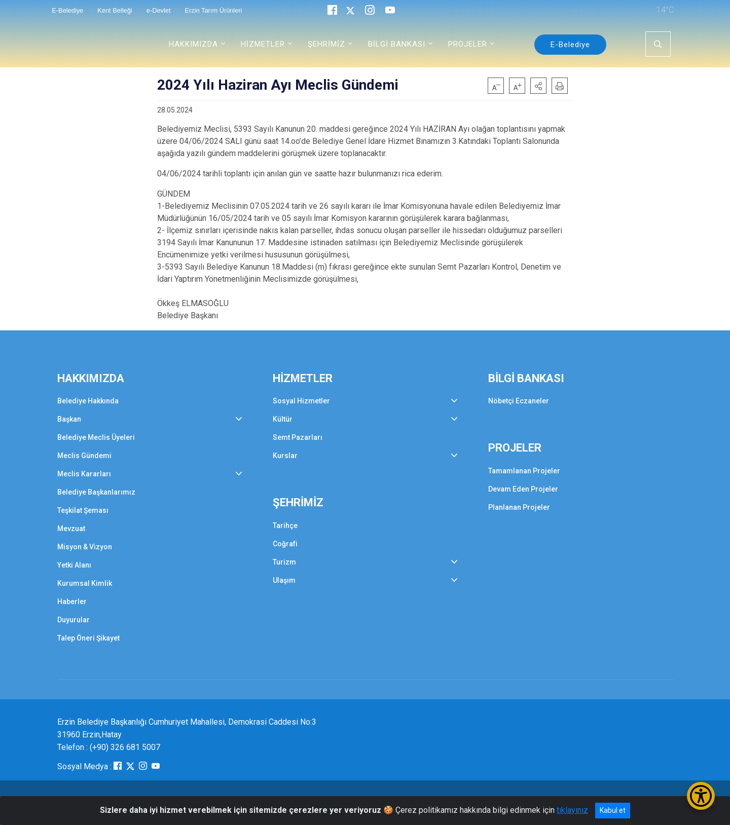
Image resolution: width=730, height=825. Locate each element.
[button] (538, 86)
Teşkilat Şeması (82, 510)
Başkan (69, 419)
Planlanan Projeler (519, 507)
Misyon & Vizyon (84, 547)
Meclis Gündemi (84, 456)
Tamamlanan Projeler (524, 471)
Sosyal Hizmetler (301, 401)
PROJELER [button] (467, 44)
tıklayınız (572, 810)
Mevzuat (71, 528)
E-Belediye (570, 44)
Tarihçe (285, 525)
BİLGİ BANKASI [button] (396, 44)
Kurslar (285, 456)
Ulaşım (284, 580)
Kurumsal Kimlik (84, 583)
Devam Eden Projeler (523, 489)
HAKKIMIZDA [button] (193, 44)
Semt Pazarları (297, 437)
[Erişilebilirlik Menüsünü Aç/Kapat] (701, 796)
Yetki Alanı (74, 565)
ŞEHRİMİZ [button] (326, 44)
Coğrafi (285, 544)
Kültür (283, 419)
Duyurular (73, 620)
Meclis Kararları (84, 474)
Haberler (72, 601)
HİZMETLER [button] (263, 44)
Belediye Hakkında (88, 401)
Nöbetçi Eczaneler (518, 401)
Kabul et (613, 810)
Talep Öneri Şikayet (88, 638)
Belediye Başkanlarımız (96, 492)
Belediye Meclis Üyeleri (96, 437)
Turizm (284, 562)
